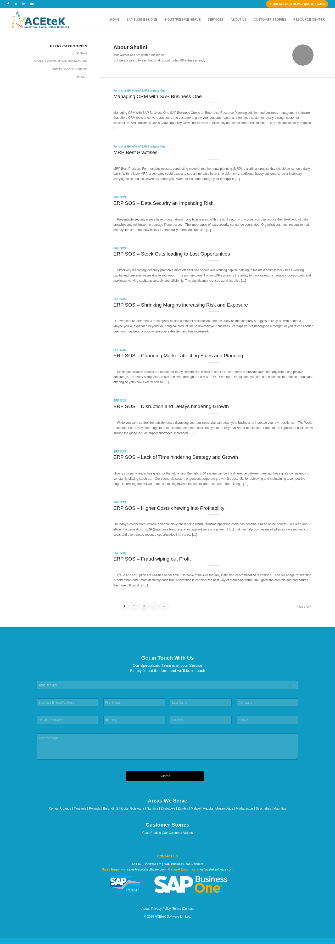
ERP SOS (119, 197)
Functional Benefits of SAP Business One (139, 90)
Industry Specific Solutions (69, 69)
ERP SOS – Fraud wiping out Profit (152, 559)
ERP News (80, 53)
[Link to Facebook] (8, 4)
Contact (188, 909)
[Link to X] (16, 4)
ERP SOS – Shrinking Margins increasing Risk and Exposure (180, 305)
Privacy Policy (161, 909)
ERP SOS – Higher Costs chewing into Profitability (168, 508)
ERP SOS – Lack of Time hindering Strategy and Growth (175, 457)
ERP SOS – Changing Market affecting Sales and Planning (178, 355)
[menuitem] (115, 19)
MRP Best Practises (135, 152)
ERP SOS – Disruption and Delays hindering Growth (171, 406)
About (145, 909)
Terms (176, 909)
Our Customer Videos (178, 833)
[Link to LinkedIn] (24, 4)
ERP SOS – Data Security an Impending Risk (163, 203)
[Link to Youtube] (32, 4)
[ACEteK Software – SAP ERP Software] (46, 19)
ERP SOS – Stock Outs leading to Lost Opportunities (171, 254)
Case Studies (151, 833)
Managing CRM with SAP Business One (157, 96)
